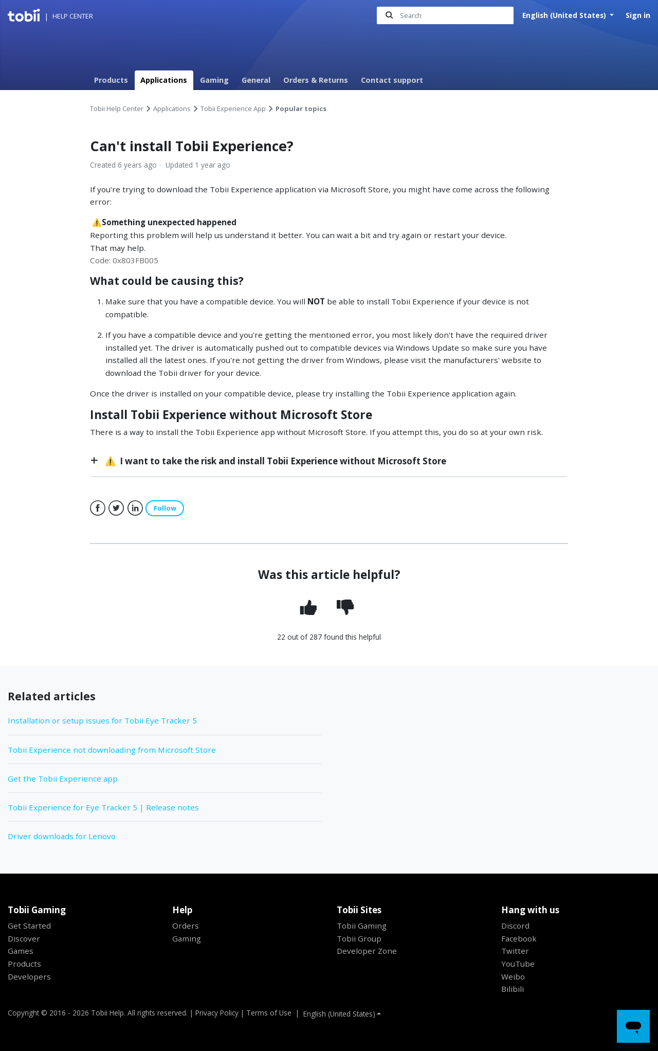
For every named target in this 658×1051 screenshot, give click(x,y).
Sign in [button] (638, 15)
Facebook (97, 508)
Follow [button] (165, 508)
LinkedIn (135, 508)
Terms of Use (268, 1013)
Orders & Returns (315, 80)
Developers (29, 976)
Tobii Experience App (233, 108)
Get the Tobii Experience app (63, 778)
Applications (163, 80)
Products (111, 80)
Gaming (214, 80)
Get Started (29, 925)
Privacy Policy (217, 1013)
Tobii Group (359, 938)
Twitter (116, 508)
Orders (185, 925)
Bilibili (512, 989)
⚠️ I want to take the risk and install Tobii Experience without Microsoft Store (274, 461)
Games (20, 951)
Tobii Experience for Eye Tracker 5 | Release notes (103, 807)
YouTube (518, 963)
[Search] (445, 16)
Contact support (392, 80)
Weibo (513, 976)
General (256, 80)
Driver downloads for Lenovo (62, 836)
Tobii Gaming (362, 925)
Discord (515, 925)
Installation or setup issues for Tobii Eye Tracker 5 (102, 721)
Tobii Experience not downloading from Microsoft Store (112, 750)
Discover (24, 938)
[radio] (310, 608)
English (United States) (565, 15)
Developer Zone (367, 951)
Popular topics (301, 108)
